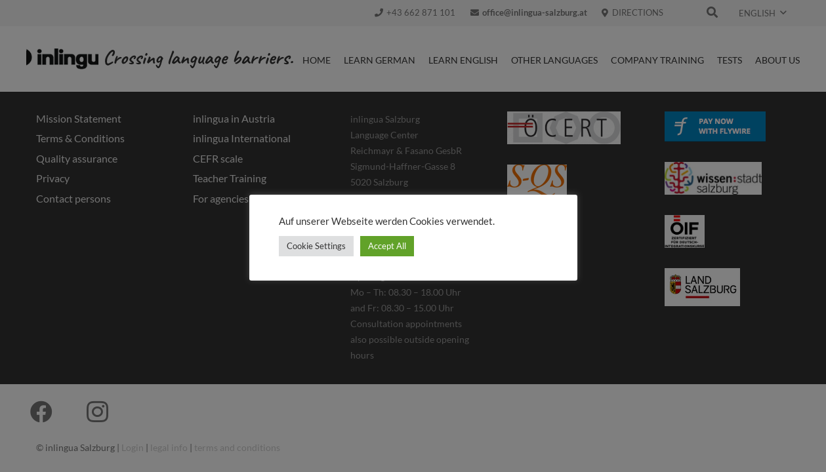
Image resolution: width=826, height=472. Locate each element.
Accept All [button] (387, 246)
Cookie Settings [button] (316, 246)
